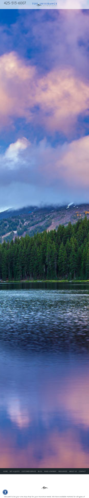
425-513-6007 (15, 3)
